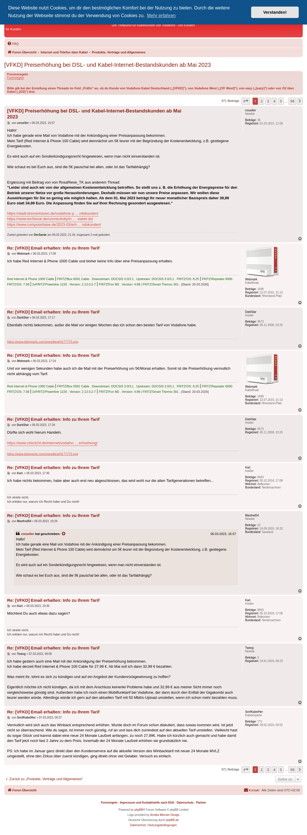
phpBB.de (172, 820)
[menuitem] (13, 43)
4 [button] (274, 101)
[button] (245, 101)
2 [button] (262, 101)
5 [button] (281, 101)
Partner (201, 802)
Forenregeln (15, 77)
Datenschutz (185, 802)
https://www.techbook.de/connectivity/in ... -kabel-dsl (50, 219)
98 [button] (292, 101)
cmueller (27, 534)
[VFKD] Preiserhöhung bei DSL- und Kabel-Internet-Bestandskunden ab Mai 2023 (107, 65)
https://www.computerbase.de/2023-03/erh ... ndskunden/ (54, 224)
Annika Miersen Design (165, 814)
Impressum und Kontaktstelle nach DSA (147, 802)
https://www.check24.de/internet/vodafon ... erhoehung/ (52, 443)
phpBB (139, 809)
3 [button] (268, 101)
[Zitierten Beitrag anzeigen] (63, 533)
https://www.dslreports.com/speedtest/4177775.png (42, 341)
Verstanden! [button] (275, 12)
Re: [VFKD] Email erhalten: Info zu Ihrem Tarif (53, 248)
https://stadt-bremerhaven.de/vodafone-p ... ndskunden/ (52, 213)
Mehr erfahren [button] (161, 15)
